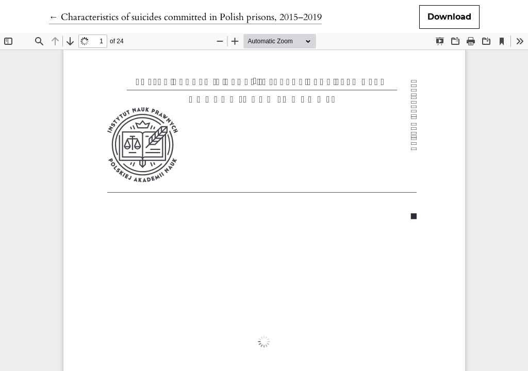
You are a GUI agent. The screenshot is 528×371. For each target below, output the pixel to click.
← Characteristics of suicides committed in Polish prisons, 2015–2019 (185, 17)
